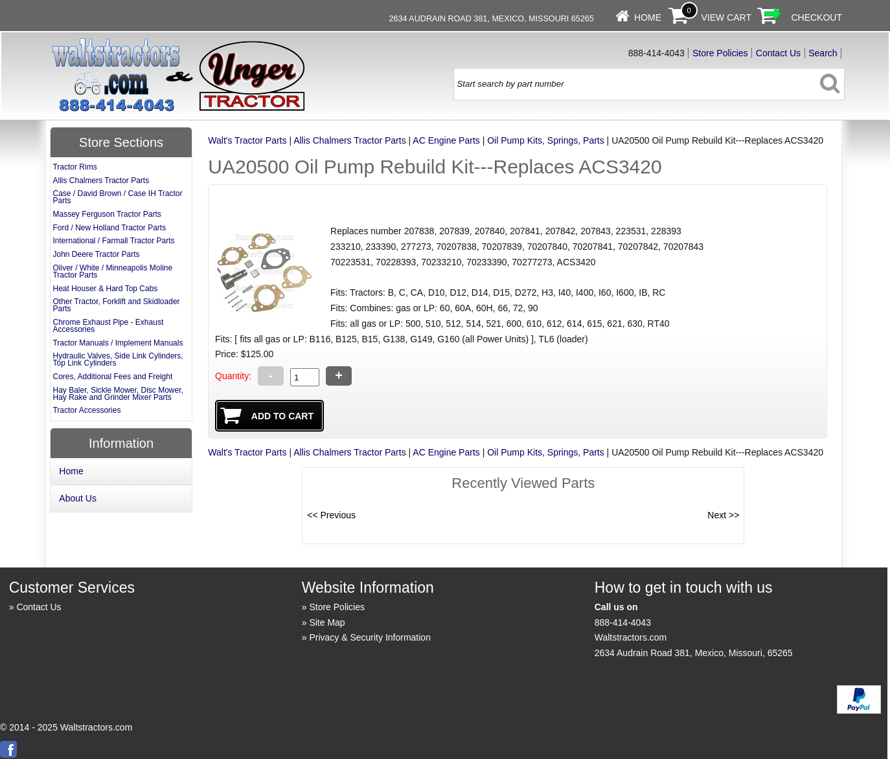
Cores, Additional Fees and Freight (112, 376)
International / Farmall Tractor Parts (113, 240)
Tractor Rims (74, 166)
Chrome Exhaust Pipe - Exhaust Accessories (107, 326)
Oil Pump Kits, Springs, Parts (545, 140)
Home (647, 17)
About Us (78, 498)
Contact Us (778, 53)
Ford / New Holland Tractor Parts (109, 227)
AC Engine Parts (446, 140)
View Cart (727, 17)
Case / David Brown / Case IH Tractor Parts (117, 197)
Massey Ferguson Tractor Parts (106, 214)
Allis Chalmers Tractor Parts (349, 140)
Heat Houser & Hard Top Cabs (104, 288)
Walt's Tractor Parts (247, 140)
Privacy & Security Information (370, 637)
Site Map (327, 622)
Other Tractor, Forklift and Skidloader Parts (115, 305)
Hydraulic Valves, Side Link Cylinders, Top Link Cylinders (117, 359)
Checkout (816, 17)
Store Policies (720, 53)
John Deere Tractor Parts (95, 254)
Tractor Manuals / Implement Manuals (117, 342)
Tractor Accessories (86, 410)
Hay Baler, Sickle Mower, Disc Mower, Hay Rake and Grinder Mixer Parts (117, 394)
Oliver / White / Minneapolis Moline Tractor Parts (112, 271)
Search (822, 53)
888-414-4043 (623, 622)
